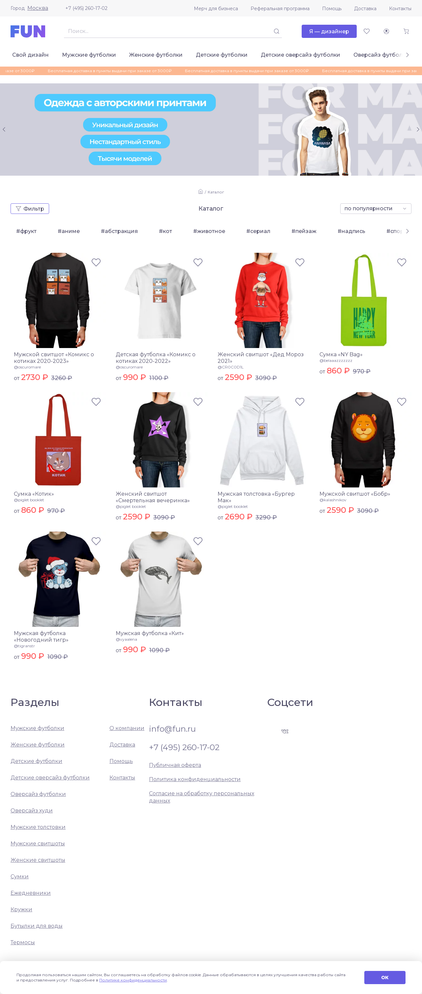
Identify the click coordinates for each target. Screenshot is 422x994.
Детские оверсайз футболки (300, 55)
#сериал (258, 231)
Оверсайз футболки (381, 55)
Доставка (365, 9)
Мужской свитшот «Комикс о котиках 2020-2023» (54, 357)
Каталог (216, 192)
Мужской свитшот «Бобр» (354, 494)
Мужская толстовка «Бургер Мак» (256, 497)
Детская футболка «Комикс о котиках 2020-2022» (156, 357)
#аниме (69, 231)
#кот (165, 231)
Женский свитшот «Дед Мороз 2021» (261, 357)
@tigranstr (24, 645)
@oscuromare (27, 367)
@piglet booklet (29, 499)
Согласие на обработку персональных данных (201, 797)
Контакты (400, 9)
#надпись (351, 231)
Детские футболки (222, 55)
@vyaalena (126, 639)
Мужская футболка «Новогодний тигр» (41, 636)
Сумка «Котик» (34, 494)
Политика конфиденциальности (195, 779)
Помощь (332, 9)
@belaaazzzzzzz (335, 360)
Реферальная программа (280, 9)
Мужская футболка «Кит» (150, 633)
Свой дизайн (30, 55)
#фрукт (26, 231)
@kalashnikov (333, 499)
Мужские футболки (89, 55)
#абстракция (119, 231)
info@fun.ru (172, 729)
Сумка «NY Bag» (341, 354)
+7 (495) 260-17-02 (86, 8)
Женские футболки (156, 55)
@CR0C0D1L (231, 367)
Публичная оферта (175, 765)
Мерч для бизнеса (216, 9)
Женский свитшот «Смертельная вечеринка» (153, 497)
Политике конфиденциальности (133, 980)
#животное (209, 231)
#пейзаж (303, 231)
